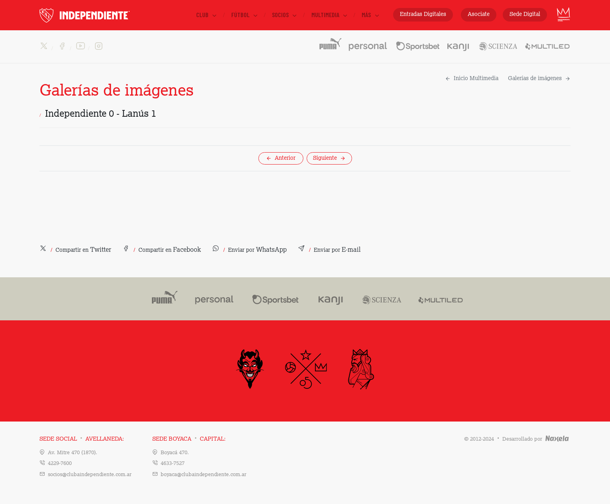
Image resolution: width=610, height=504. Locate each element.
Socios (285, 15)
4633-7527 (173, 463)
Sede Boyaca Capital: (189, 439)
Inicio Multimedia (471, 78)
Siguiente (329, 158)
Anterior (280, 158)
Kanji (458, 43)
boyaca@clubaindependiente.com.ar (203, 474)
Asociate (479, 14)
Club (207, 15)
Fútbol (245, 15)
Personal (368, 43)
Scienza (497, 43)
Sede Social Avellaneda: (81, 439)
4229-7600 (60, 463)
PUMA (330, 43)
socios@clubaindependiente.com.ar (90, 474)
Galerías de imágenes (539, 78)
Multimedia (329, 15)
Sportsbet (417, 43)
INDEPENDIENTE (101, 15)
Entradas (423, 14)
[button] (75, 250)
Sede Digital (525, 14)
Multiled (548, 43)
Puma (162, 299)
